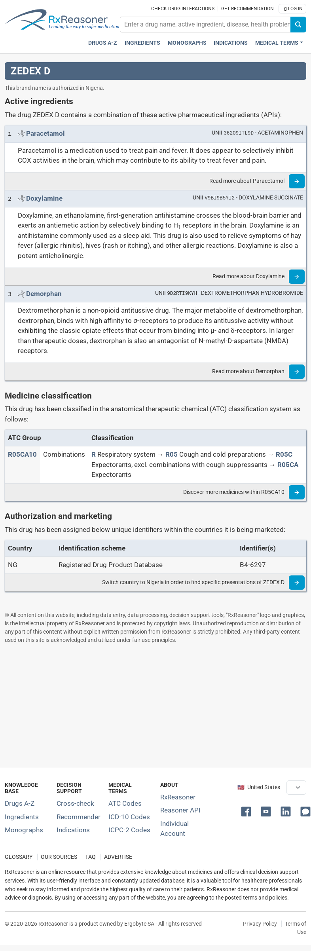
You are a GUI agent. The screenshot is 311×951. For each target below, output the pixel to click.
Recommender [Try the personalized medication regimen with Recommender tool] (79, 817)
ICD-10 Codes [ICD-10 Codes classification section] (129, 817)
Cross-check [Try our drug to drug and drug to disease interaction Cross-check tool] (75, 803)
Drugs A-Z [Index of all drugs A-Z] (19, 803)
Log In (292, 8)
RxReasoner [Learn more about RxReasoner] (177, 797)
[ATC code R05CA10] (22, 454)
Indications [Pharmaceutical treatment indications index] (231, 43)
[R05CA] (287, 465)
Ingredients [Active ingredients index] (142, 43)
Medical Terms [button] (276, 43)
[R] (93, 454)
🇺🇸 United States (258, 787)
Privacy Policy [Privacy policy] (260, 924)
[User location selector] (296, 787)
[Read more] (297, 181)
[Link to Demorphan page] (44, 294)
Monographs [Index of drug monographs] (24, 830)
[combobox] (205, 24)
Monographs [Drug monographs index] (187, 43)
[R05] (171, 454)
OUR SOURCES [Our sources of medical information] (59, 857)
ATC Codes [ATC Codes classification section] (125, 803)
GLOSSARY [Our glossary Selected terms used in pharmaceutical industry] (18, 857)
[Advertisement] (153, 705)
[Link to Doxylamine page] (44, 198)
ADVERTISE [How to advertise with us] (118, 857)
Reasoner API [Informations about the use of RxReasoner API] (180, 810)
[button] (247, 811)
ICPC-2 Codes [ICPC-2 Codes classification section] (129, 830)
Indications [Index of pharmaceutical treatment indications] (73, 830)
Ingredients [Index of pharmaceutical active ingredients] (22, 817)
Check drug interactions (182, 8)
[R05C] (284, 454)
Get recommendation (247, 8)
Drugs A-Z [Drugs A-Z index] (102, 43)
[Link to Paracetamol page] (45, 133)
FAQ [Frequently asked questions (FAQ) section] (90, 857)
